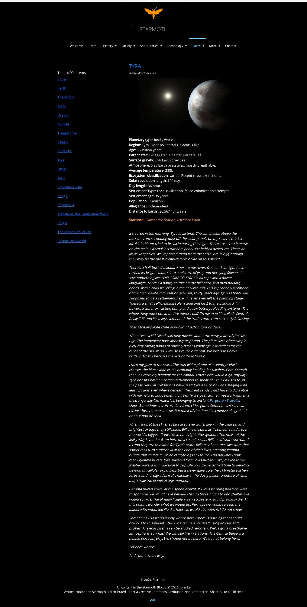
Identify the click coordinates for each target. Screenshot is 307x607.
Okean (63, 142)
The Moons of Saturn (74, 232)
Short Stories (149, 46)
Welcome (76, 46)
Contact (230, 46)
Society (127, 46)
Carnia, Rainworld (72, 241)
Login (153, 599)
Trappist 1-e (67, 133)
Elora (62, 79)
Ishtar (62, 169)
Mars (62, 106)
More (213, 46)
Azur (61, 178)
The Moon (66, 97)
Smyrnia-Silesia (70, 187)
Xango (63, 196)
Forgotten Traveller (225, 400)
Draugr (63, 115)
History (108, 46)
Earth (62, 88)
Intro (93, 46)
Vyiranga (65, 151)
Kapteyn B (66, 205)
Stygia (62, 223)
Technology (175, 46)
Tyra (61, 160)
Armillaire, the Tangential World (83, 214)
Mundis (64, 124)
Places (196, 46)
